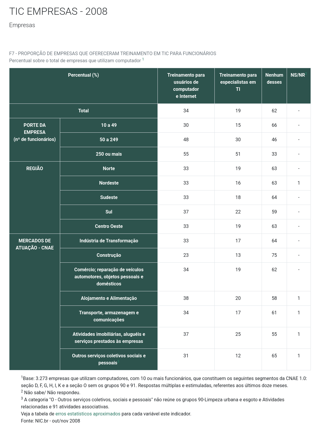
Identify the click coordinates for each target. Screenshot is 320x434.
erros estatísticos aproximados (87, 414)
